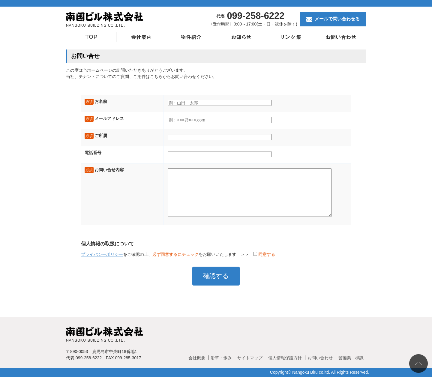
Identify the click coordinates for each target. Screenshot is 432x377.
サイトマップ (249, 357)
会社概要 (196, 357)
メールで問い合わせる (333, 19)
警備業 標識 (351, 357)
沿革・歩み (221, 357)
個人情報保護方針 (285, 357)
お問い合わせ (320, 357)
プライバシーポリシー (102, 254)
